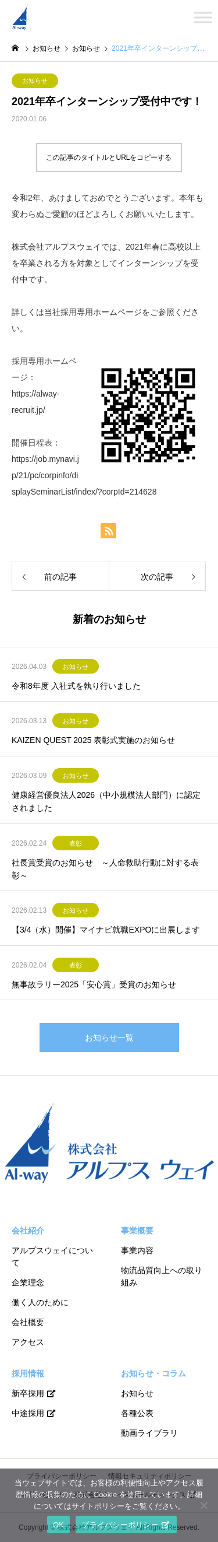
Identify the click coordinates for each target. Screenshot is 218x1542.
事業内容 (137, 1250)
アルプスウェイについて (52, 1256)
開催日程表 (32, 442)
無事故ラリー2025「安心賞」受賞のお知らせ (94, 984)
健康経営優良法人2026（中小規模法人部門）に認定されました (106, 801)
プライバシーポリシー (120, 1524)
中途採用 (28, 1413)
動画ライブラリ (149, 1433)
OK (58, 1524)
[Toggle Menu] (203, 17)
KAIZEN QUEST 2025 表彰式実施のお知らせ (93, 740)
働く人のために (40, 1302)
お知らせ (35, 80)
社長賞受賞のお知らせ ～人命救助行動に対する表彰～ (105, 869)
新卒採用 (28, 1393)
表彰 (75, 843)
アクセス (28, 1342)
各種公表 (137, 1413)
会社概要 (28, 1322)
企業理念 (28, 1282)
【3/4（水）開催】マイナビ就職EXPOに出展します (106, 929)
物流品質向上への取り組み (161, 1276)
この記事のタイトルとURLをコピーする (108, 157)
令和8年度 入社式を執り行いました (76, 686)
